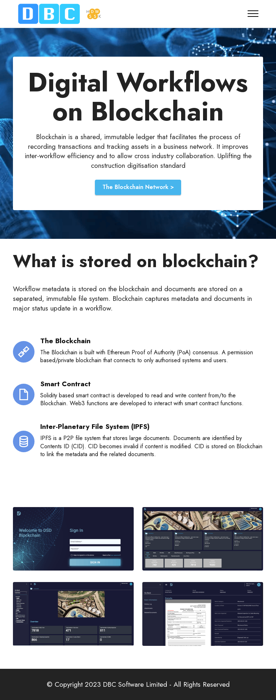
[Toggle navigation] (253, 13)
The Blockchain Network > (138, 187)
